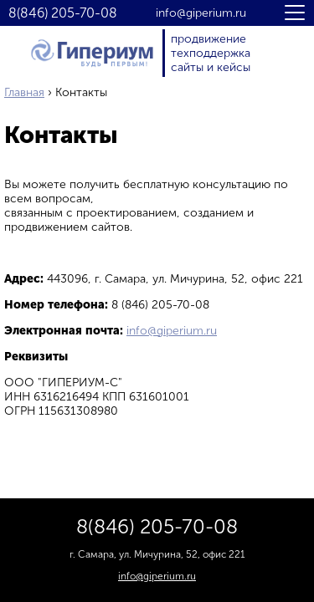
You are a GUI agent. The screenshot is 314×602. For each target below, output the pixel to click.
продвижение (208, 39)
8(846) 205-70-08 (62, 13)
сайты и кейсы (210, 67)
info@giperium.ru (201, 13)
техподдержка (210, 53)
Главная (24, 92)
